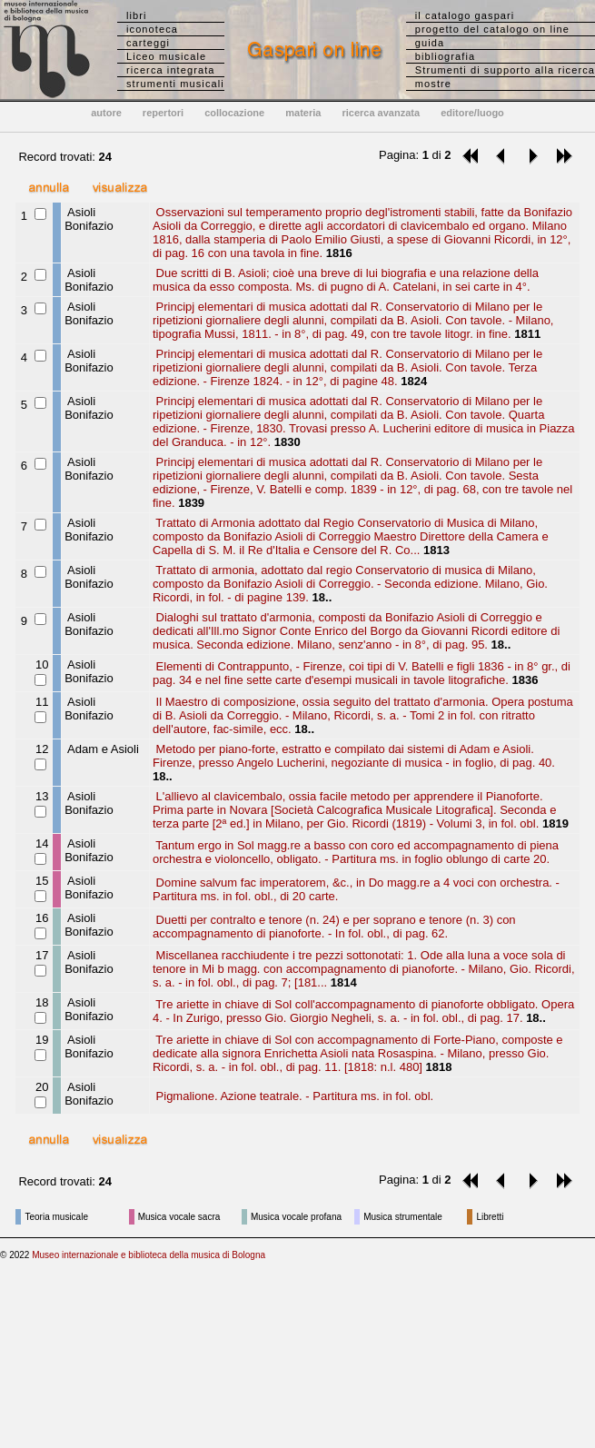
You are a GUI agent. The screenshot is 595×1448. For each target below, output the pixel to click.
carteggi (148, 42)
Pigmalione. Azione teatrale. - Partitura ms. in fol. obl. (293, 1096)
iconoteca (152, 29)
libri (136, 15)
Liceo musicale (166, 56)
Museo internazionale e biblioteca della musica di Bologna (148, 1255)
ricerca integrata (170, 69)
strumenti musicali (175, 83)
